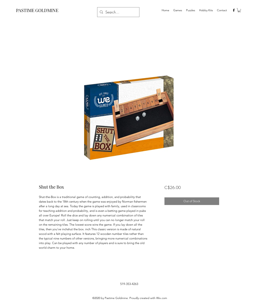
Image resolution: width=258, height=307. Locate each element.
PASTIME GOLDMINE (37, 10)
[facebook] (234, 10)
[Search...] (118, 12)
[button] (239, 10)
